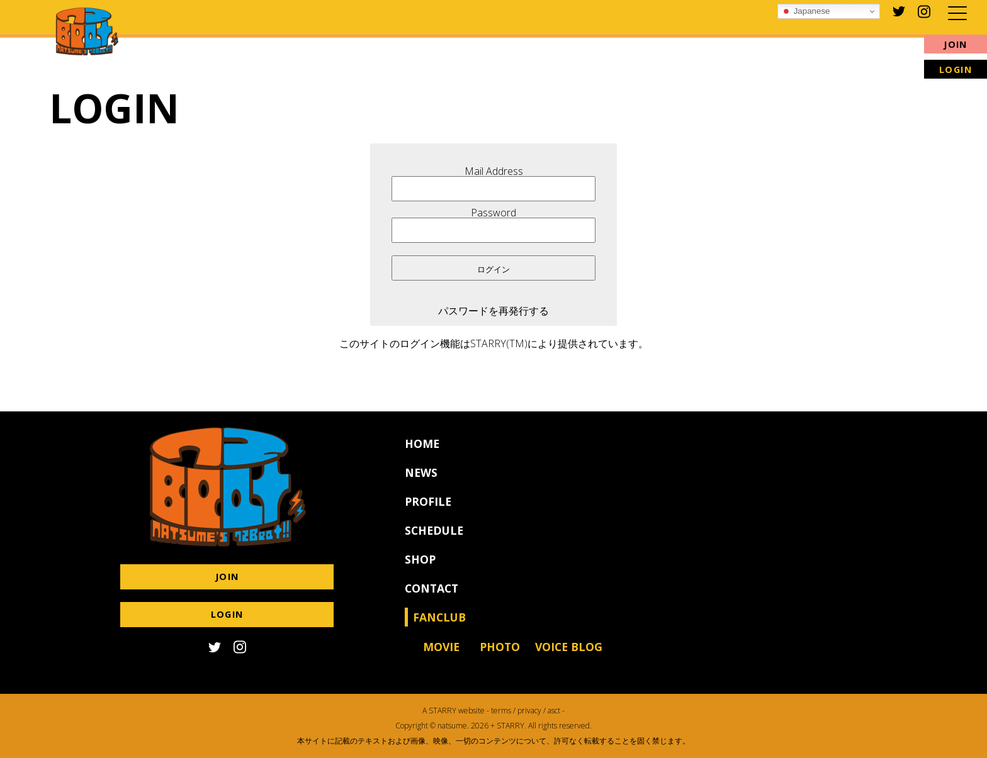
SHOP (420, 569)
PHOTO (500, 656)
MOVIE (441, 656)
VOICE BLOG (568, 656)
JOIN (955, 44)
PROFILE (428, 511)
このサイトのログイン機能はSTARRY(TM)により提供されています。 (493, 343)
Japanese (805, 11)
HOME (422, 453)
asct (554, 710)
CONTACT (431, 598)
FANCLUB (439, 627)
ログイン (493, 269)
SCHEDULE (434, 540)
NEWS (421, 482)
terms (501, 710)
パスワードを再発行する (493, 311)
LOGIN (956, 69)
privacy (529, 710)
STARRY (442, 710)
